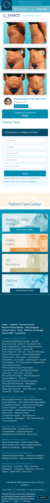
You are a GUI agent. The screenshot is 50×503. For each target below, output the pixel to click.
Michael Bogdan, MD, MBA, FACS (30, 99)
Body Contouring (9, 344)
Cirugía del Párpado (25, 431)
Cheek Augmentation (32, 354)
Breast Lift (28, 349)
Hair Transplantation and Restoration (17, 367)
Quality (5, 471)
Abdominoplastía (9, 429)
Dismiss (43, 497)
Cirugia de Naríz (8, 431)
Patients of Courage (33, 330)
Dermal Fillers (7, 360)
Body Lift (21, 344)
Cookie (20, 501)
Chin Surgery (20, 357)
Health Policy (15, 471)
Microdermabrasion (32, 375)
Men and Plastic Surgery (12, 375)
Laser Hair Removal (10, 370)
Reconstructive (27, 324)
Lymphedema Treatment (25, 410)
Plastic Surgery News (11, 442)
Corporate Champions (35, 455)
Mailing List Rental (9, 458)
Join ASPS (18, 466)
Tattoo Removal (29, 389)
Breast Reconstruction (33, 399)
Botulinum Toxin (34, 344)
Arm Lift (35, 341)
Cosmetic (13, 324)
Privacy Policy (9, 182)
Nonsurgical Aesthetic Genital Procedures (19, 381)
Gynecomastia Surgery (11, 365)
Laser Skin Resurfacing (28, 370)
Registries (29, 469)
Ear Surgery (19, 360)
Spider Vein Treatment (11, 389)
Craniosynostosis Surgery (32, 405)
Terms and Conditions (28, 182)
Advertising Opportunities (13, 455)
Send (25, 173)
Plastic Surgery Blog (29, 442)
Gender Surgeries (9, 407)
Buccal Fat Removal (36, 352)
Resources (27, 471)
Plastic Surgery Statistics (31, 445)
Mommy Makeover (9, 378)
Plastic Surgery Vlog (10, 445)
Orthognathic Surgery (11, 415)
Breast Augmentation (11, 346)
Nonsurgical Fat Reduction (13, 383)
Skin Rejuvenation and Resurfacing (16, 386)
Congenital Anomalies (11, 405)
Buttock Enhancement (11, 354)
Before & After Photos (12, 327)
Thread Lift (6, 391)
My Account (7, 466)
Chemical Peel (8, 357)
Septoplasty (20, 418)
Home (4, 324)
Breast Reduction (9, 352)
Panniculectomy (28, 415)
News (20, 330)
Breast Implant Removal (32, 346)
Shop (26, 466)
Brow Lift (22, 352)
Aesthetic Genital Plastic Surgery (16, 341)
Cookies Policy (20, 490)
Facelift (43, 360)
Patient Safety (9, 330)
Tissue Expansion (9, 421)
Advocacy (40, 469)
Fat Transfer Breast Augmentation (30, 362)
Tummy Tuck (18, 391)
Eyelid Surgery (32, 360)
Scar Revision (7, 418)
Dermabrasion (34, 357)
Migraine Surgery (22, 413)
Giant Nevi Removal (27, 407)
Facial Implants (8, 362)
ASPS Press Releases (11, 447)
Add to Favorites (21, 106)
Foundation (20, 333)
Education (34, 466)
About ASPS (7, 333)
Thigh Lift (42, 389)
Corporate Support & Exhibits (31, 458)
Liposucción (32, 434)
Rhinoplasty (31, 383)
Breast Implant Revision (12, 349)
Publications (7, 469)
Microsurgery (7, 413)
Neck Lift (22, 378)
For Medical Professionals (17, 464)
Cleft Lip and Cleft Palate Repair (31, 402)
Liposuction (7, 373)
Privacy (11, 501)
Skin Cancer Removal (35, 418)
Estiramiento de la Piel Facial (13, 434)
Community (19, 469)
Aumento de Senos (26, 429)
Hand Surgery (7, 410)
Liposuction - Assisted (22, 373)
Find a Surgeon (20, 9)
